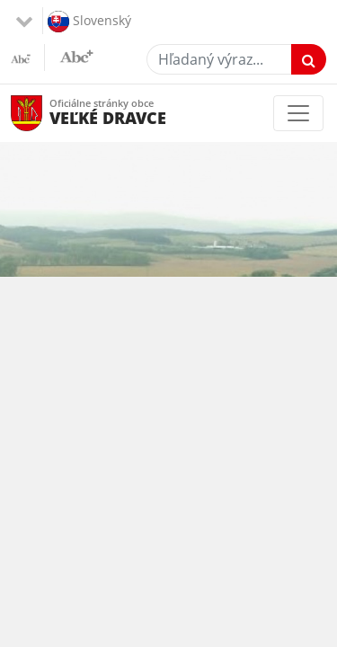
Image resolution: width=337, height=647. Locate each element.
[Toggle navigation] (298, 113)
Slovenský (89, 21)
